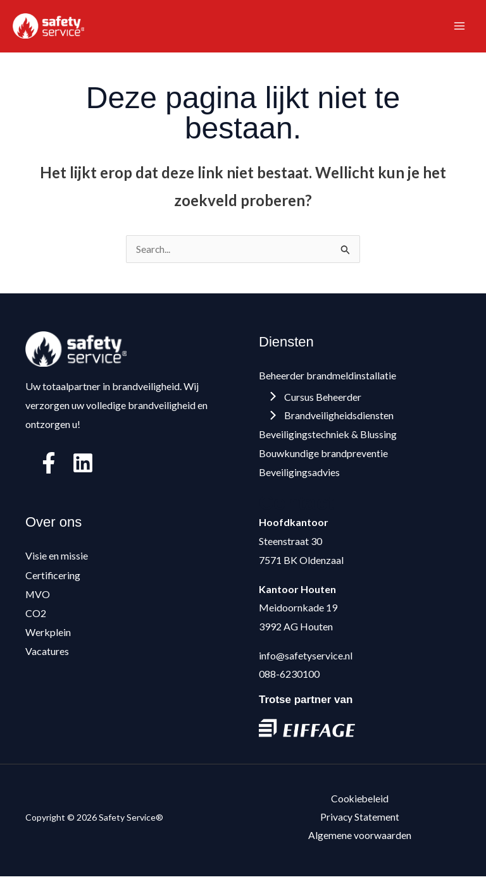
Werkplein (48, 635)
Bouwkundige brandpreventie (323, 457)
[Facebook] (48, 467)
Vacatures (47, 653)
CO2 (35, 616)
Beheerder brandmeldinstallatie (327, 379)
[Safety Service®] (51, 28)
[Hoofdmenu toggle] (459, 28)
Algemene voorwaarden (359, 841)
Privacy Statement (360, 822)
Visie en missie (56, 560)
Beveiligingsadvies (299, 476)
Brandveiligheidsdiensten (332, 419)
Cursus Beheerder (316, 401)
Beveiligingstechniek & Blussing (328, 438)
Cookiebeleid (359, 803)
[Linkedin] (83, 467)
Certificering (53, 578)
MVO (38, 597)
